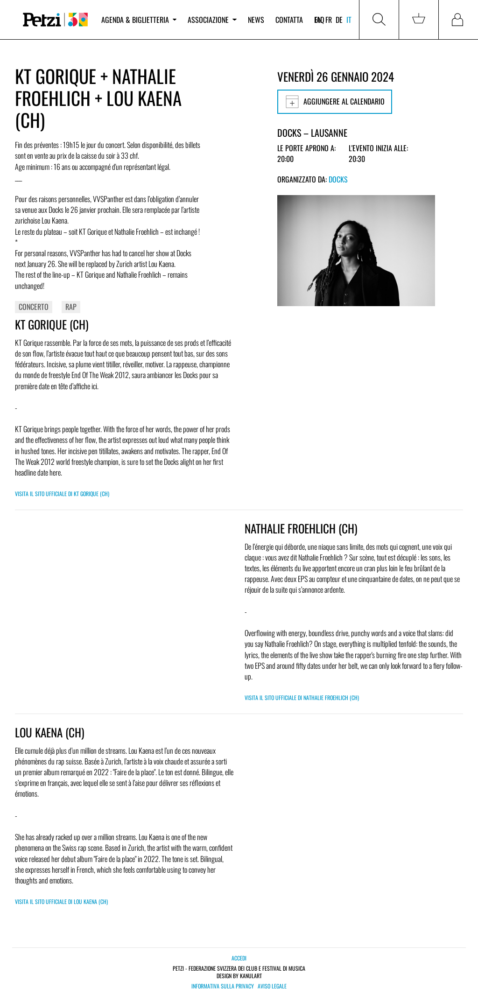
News (256, 19)
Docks (338, 179)
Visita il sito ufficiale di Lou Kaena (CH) (61, 901)
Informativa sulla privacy (222, 986)
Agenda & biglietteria (138, 19)
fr (328, 19)
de (339, 19)
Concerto (34, 306)
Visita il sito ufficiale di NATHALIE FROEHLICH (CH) (302, 697)
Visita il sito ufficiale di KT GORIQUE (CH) (62, 493)
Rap (71, 306)
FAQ (319, 19)
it (348, 19)
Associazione (212, 19)
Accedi (239, 958)
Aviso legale (272, 986)
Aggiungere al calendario (335, 101)
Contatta (289, 19)
